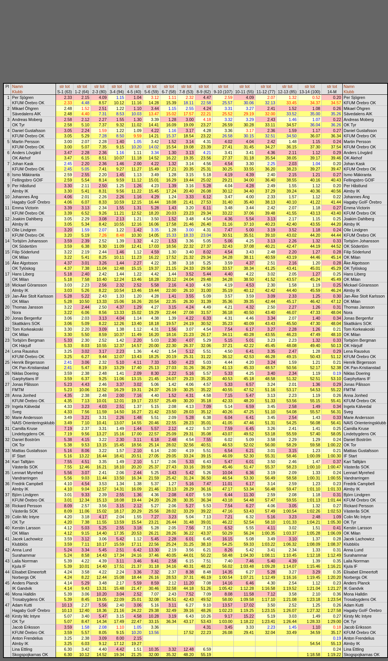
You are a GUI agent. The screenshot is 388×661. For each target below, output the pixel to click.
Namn (17, 86)
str (61, 86)
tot (67, 86)
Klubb (17, 91)
